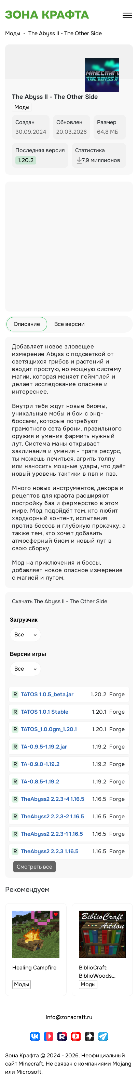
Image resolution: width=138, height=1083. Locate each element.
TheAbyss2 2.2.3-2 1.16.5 (52, 816)
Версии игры (28, 654)
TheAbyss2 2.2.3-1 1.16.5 (52, 833)
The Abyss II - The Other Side (65, 33)
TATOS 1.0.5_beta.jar (47, 694)
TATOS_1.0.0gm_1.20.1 (49, 729)
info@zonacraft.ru (69, 1017)
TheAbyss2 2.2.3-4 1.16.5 (52, 799)
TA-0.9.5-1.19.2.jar (44, 746)
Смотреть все (34, 866)
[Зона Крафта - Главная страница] (39, 15)
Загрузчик (24, 619)
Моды (12, 33)
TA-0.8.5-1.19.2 (40, 781)
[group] (36, 949)
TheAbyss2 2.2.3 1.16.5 (50, 851)
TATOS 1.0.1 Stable (44, 711)
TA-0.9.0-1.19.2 (40, 764)
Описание (27, 324)
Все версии (69, 324)
